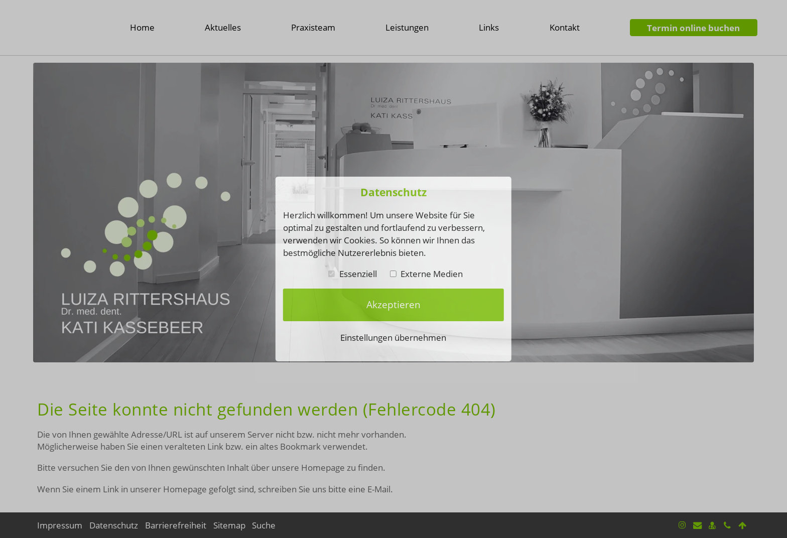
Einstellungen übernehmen (393, 337)
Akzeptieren (393, 304)
